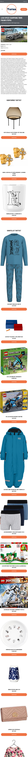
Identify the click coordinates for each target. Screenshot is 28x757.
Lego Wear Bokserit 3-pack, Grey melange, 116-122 (14, 532)
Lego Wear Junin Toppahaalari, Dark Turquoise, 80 (14, 489)
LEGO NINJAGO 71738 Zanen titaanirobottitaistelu (14, 609)
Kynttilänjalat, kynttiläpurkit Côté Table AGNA (14, 132)
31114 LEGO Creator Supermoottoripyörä (14, 416)
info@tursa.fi (25, 1)
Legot (10, 44)
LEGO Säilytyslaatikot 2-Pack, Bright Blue (14, 336)
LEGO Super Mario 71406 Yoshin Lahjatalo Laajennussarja (14, 566)
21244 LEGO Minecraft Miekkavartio (14, 376)
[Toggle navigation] (2, 9)
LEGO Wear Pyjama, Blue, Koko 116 (14, 304)
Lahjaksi (7, 44)
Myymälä (24, 9)
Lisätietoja (14, 54)
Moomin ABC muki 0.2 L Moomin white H (14, 213)
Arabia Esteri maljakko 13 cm (14, 689)
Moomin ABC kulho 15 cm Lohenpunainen (14, 649)
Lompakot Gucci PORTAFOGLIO (14, 729)
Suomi (3, 1)
